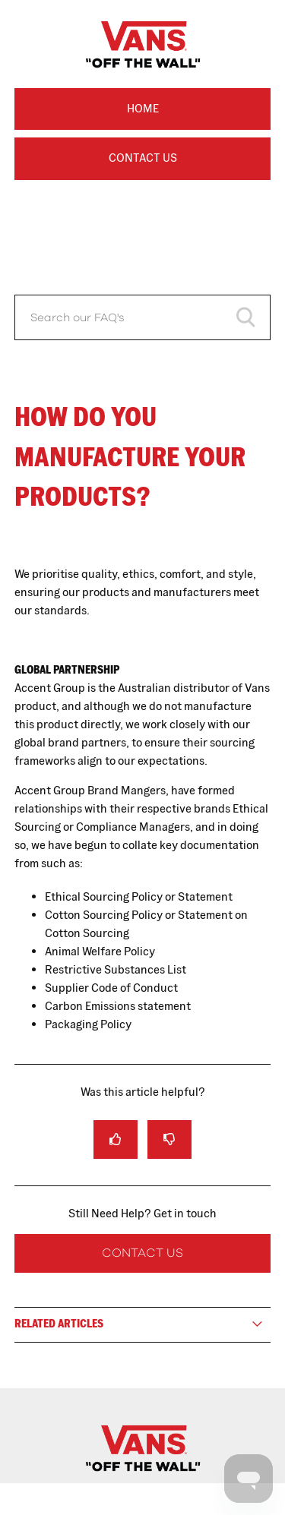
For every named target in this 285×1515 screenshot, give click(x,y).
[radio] (115, 1139)
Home (143, 108)
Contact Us (143, 157)
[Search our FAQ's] (142, 317)
